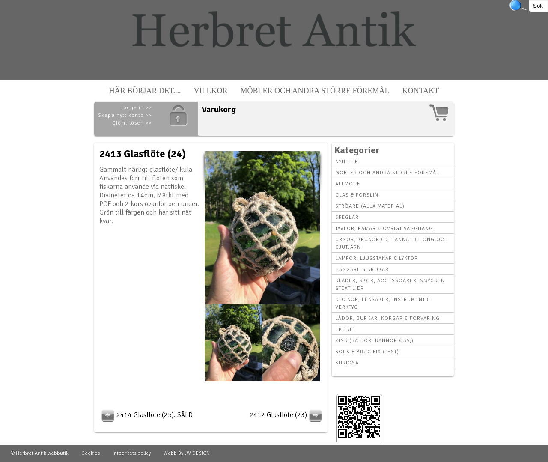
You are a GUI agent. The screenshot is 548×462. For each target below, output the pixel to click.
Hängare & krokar (362, 269)
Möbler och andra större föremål (315, 90)
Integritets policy (132, 453)
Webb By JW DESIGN (187, 453)
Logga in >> (136, 107)
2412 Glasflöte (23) (287, 415)
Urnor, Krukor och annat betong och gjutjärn (391, 243)
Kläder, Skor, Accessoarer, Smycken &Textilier (390, 284)
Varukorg (219, 109)
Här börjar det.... (145, 90)
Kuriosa (347, 363)
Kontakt (420, 90)
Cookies (90, 453)
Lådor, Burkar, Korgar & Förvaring (387, 318)
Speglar (347, 217)
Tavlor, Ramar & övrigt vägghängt (385, 228)
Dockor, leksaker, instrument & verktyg (382, 303)
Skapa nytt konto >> (125, 115)
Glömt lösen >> (132, 123)
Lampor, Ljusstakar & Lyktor (376, 258)
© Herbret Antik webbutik (39, 453)
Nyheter (346, 161)
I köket (345, 329)
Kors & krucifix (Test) (367, 352)
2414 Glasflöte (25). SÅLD (146, 415)
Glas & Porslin (356, 195)
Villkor (211, 90)
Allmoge (347, 184)
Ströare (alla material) (370, 206)
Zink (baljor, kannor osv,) (374, 340)
